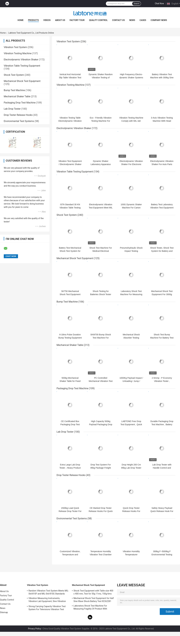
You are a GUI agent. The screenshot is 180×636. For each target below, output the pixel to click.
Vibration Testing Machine (18, 53)
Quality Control (98, 20)
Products (33, 20)
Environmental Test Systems (19, 121)
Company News (159, 20)
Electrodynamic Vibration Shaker (21, 59)
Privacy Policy (34, 628)
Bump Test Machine (14, 90)
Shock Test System (14, 74)
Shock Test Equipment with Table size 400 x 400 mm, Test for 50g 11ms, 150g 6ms (93, 592)
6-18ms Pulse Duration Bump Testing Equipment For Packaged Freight (70, 337)
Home (21, 20)
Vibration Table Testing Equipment (22, 65)
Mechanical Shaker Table (17, 96)
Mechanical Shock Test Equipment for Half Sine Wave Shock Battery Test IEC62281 (94, 599)
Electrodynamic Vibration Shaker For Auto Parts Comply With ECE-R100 (162, 164)
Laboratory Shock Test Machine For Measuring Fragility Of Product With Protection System (90, 608)
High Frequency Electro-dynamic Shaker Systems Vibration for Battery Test (131, 77)
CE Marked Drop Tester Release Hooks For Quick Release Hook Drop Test (101, 511)
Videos (47, 20)
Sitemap (4, 612)
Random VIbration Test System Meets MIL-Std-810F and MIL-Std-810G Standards (48, 592)
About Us (60, 20)
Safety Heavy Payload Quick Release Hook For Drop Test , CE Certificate (162, 511)
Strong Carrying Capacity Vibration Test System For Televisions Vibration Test (47, 608)
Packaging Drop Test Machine (20, 102)
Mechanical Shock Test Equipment (22, 81)
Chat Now (159, 3)
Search (136, 4)
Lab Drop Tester (12, 108)
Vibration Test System (15, 47)
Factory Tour (77, 20)
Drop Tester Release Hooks (18, 115)
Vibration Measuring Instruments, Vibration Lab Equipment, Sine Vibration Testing (47, 600)
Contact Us (118, 20)
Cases (143, 20)
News (132, 20)
